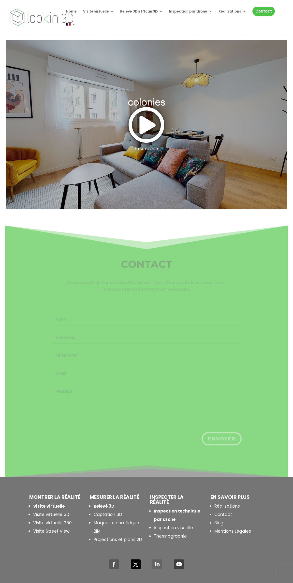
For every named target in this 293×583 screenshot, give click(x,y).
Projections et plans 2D (118, 539)
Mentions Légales (232, 531)
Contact (223, 514)
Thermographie (170, 536)
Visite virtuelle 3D (51, 514)
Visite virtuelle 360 (52, 523)
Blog (218, 523)
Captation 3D (108, 514)
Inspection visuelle (173, 528)
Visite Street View (51, 531)
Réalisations (227, 506)
